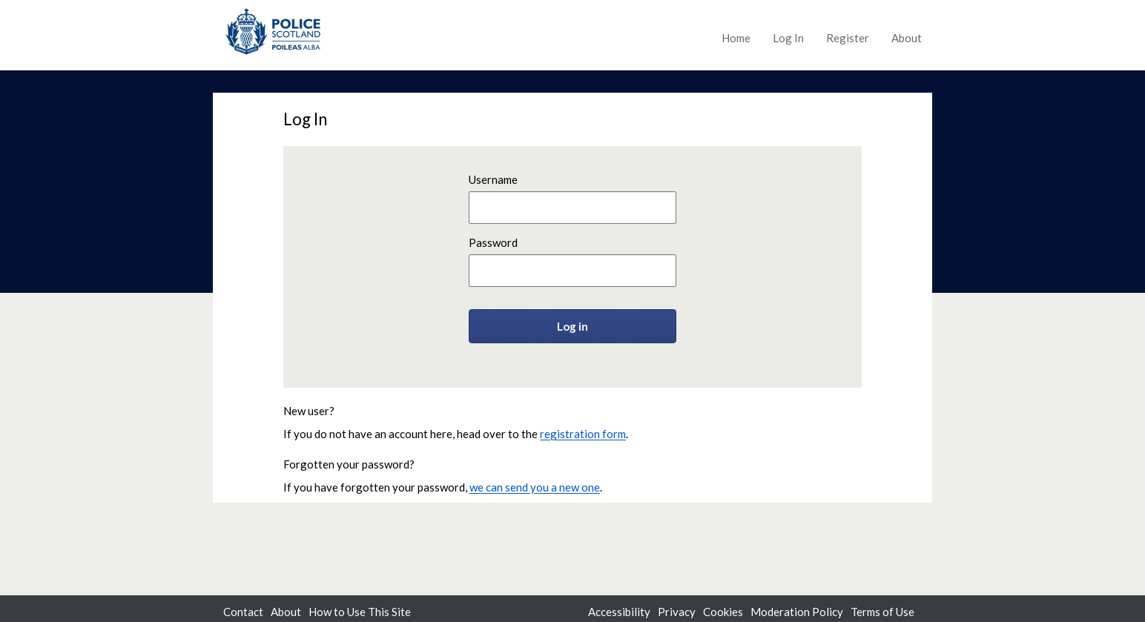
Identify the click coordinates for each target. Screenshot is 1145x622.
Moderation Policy (796, 611)
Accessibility (619, 611)
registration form (583, 433)
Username (493, 179)
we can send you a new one (534, 487)
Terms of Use (882, 611)
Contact (243, 611)
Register (847, 37)
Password (493, 242)
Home (736, 37)
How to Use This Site (359, 611)
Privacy (677, 611)
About (906, 37)
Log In (788, 37)
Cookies (723, 611)
